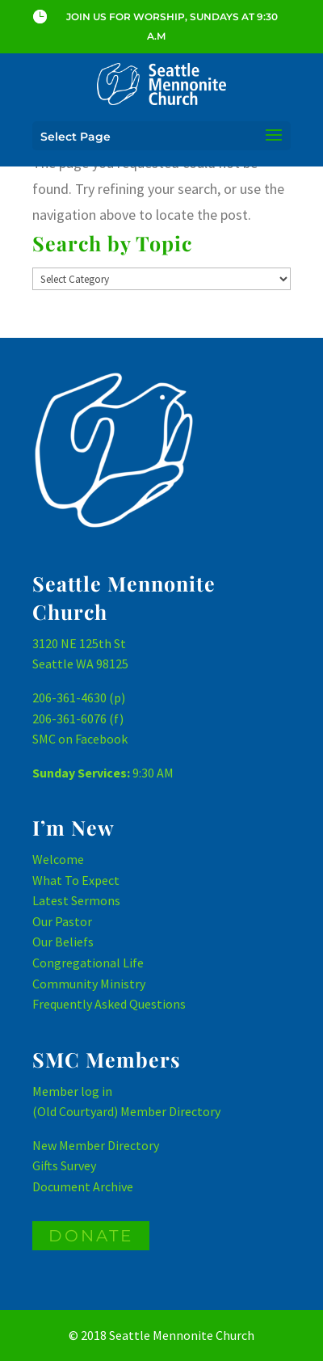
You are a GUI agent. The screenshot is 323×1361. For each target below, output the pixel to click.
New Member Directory (95, 1145)
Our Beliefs (63, 941)
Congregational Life (88, 962)
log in (96, 1091)
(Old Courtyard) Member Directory (126, 1111)
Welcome (58, 859)
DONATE (90, 1235)
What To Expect (76, 880)
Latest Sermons (76, 900)
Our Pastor (62, 921)
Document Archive (82, 1186)
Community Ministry (88, 983)
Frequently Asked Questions (109, 1004)
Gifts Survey (64, 1165)
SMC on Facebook (80, 739)
